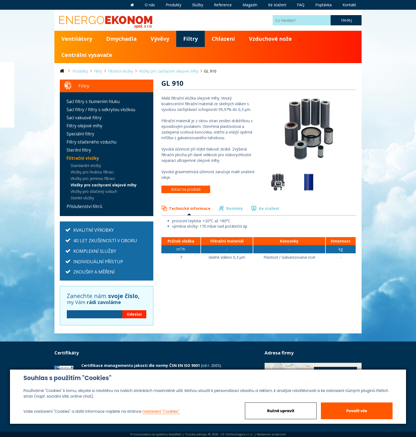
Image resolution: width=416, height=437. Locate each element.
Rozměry (234, 208)
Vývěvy (160, 38)
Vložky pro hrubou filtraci (92, 172)
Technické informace (189, 208)
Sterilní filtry (79, 150)
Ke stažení (269, 208)
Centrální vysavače (86, 55)
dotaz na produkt (186, 189)
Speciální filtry (80, 134)
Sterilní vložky (82, 197)
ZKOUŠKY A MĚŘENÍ (94, 272)
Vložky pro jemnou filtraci (93, 178)
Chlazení (223, 38)
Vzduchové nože (270, 38)
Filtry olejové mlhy (84, 126)
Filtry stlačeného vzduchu (91, 142)
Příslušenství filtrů (84, 206)
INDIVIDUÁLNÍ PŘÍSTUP (98, 261)
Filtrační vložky (83, 158)
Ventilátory (76, 38)
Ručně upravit (280, 411)
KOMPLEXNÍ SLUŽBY (94, 251)
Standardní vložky (86, 165)
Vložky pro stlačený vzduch (94, 191)
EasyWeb (175, 434)
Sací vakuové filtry (84, 118)
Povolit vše (356, 411)
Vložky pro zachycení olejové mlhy (104, 184)
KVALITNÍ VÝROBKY (93, 230)
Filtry (190, 38)
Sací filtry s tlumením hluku (93, 101)
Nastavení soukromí (271, 434)
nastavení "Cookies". (161, 411)
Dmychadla (121, 38)
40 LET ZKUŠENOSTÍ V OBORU (105, 240)
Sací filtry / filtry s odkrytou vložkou (101, 109)
